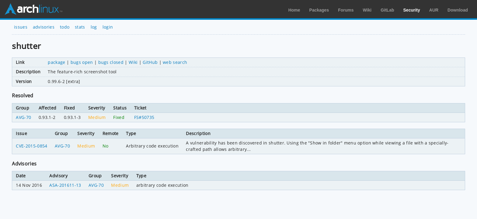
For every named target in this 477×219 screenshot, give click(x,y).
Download (457, 10)
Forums (345, 10)
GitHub (150, 62)
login (108, 27)
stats (80, 27)
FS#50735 (144, 117)
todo (64, 27)
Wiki (367, 10)
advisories (43, 27)
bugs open (82, 62)
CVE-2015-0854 (31, 146)
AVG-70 (23, 117)
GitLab (387, 10)
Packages (319, 10)
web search (175, 62)
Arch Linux (33, 9)
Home (294, 10)
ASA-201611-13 (65, 185)
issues (20, 27)
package (56, 62)
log (94, 27)
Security (411, 10)
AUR (433, 10)
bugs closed (111, 62)
